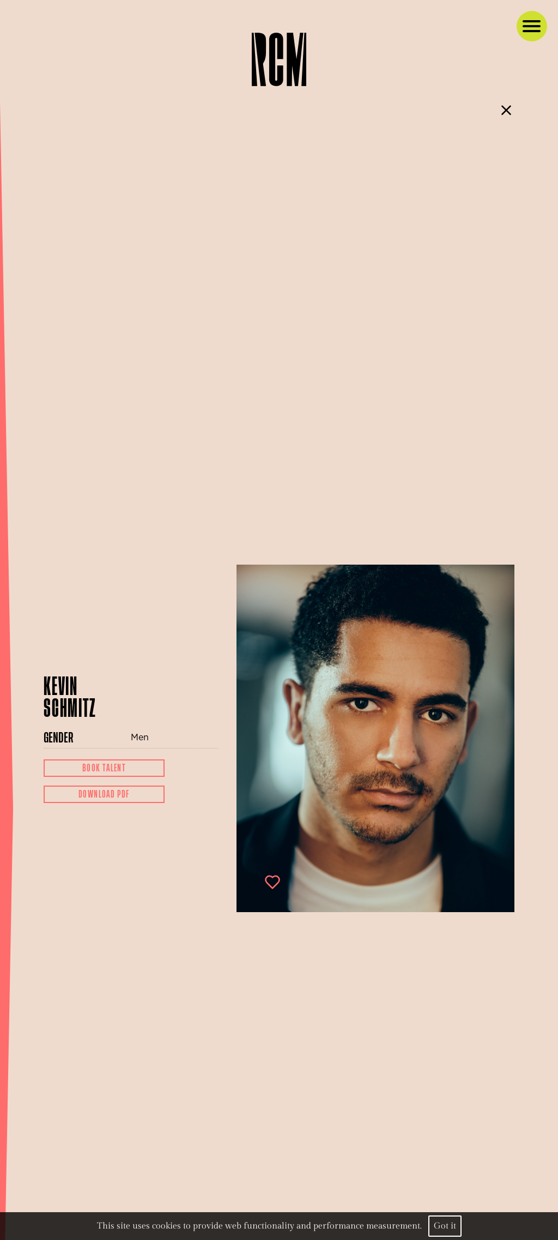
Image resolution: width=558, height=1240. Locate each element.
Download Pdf (104, 794)
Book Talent (104, 768)
